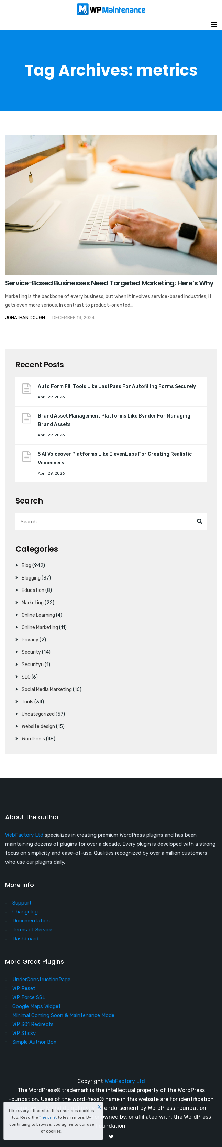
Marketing (33, 603)
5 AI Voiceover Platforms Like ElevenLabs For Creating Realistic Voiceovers (115, 458)
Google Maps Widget (36, 1006)
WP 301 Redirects (33, 1024)
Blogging (31, 578)
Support (22, 903)
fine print (48, 1117)
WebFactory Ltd (24, 835)
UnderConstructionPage (41, 979)
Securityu (33, 665)
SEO (26, 677)
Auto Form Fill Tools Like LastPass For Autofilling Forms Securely (117, 386)
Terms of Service (32, 930)
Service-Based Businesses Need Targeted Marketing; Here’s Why (109, 283)
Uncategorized (38, 714)
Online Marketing (40, 627)
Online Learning (38, 615)
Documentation (31, 921)
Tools (27, 702)
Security (31, 652)
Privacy (30, 640)
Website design (38, 726)
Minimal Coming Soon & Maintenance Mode (63, 1015)
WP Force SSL (28, 997)
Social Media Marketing (47, 689)
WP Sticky (24, 1033)
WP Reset (23, 988)
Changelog (25, 912)
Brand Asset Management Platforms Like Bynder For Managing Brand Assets (114, 420)
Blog (26, 566)
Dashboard (25, 938)
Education (33, 590)
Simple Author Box (34, 1042)
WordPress (33, 739)
